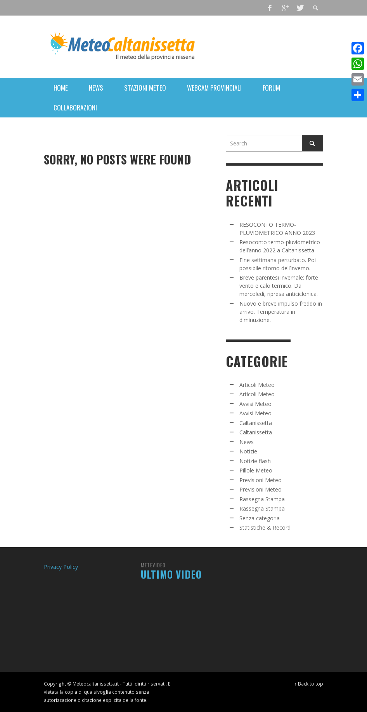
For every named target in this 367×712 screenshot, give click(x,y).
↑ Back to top (308, 684)
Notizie (248, 451)
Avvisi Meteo (255, 404)
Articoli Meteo (257, 384)
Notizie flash (255, 461)
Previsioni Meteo (260, 480)
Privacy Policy (61, 566)
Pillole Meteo (255, 470)
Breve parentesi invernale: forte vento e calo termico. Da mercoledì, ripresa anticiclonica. (278, 285)
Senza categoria (259, 518)
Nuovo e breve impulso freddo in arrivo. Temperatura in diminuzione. (280, 312)
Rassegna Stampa (262, 499)
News (246, 442)
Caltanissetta (255, 423)
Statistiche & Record (265, 527)
